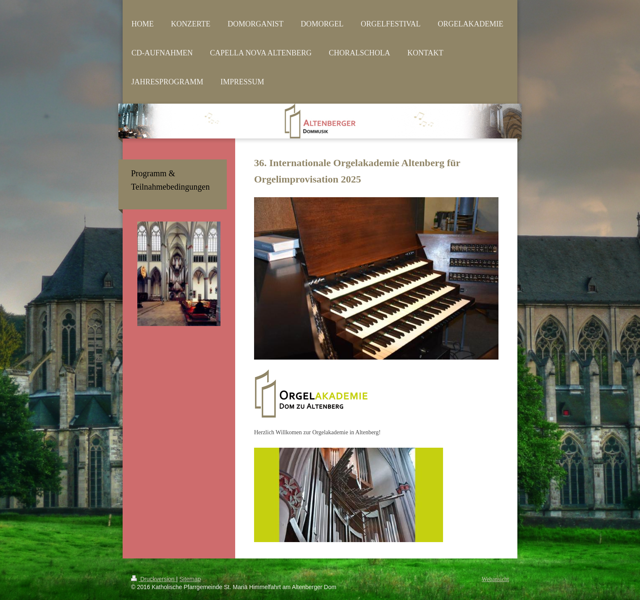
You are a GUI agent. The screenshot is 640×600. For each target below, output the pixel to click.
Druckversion (153, 579)
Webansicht (495, 579)
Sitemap (190, 579)
